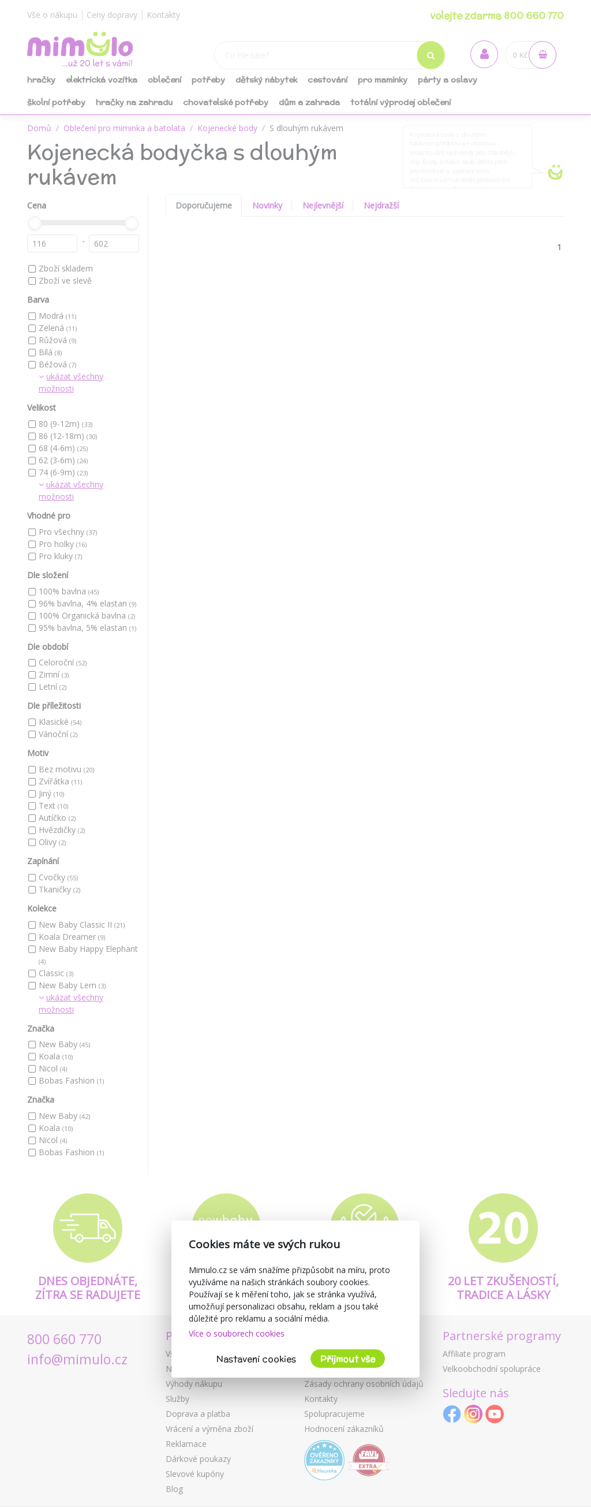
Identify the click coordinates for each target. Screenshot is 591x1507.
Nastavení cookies (256, 1359)
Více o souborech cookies (237, 1333)
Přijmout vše (347, 1359)
